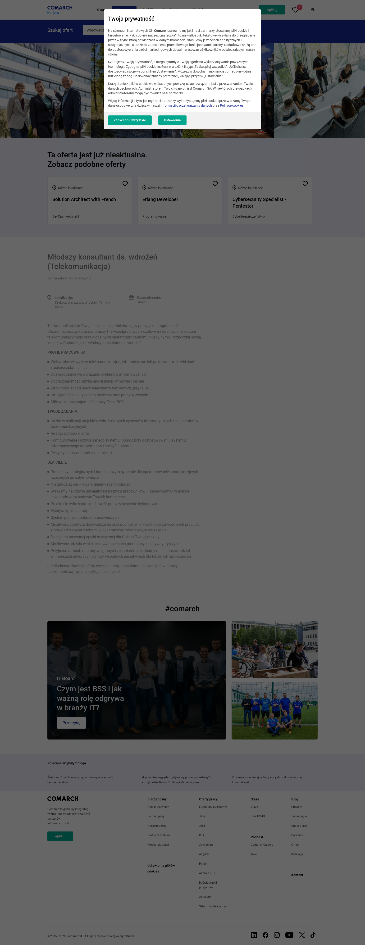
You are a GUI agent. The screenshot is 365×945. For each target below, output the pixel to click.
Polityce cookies (231, 105)
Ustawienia (172, 120)
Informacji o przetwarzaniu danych (186, 105)
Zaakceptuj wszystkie (130, 120)
